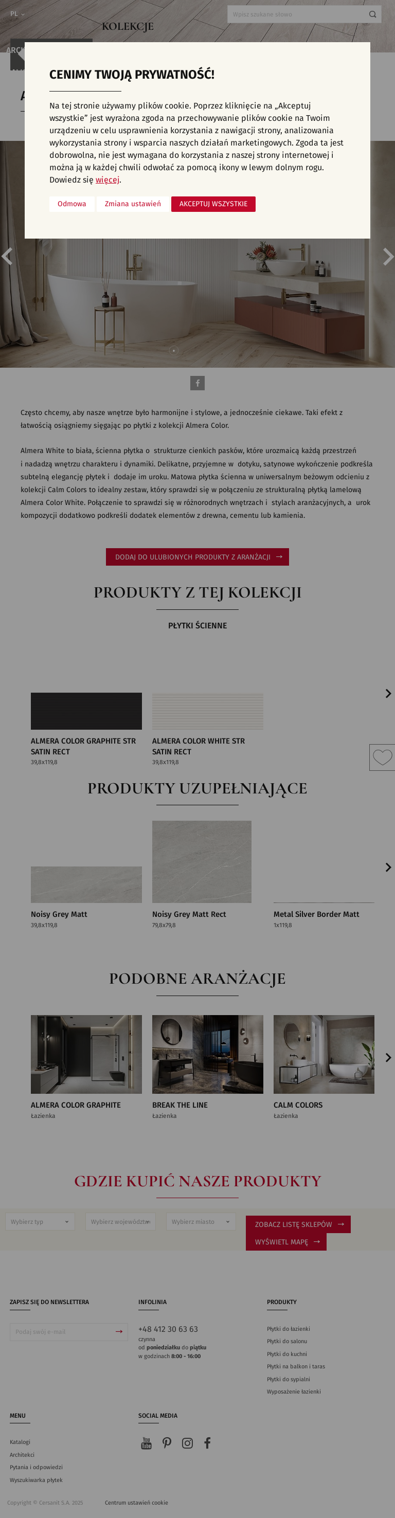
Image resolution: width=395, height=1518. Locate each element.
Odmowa (72, 204)
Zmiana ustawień (133, 204)
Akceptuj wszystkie (213, 204)
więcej (107, 180)
